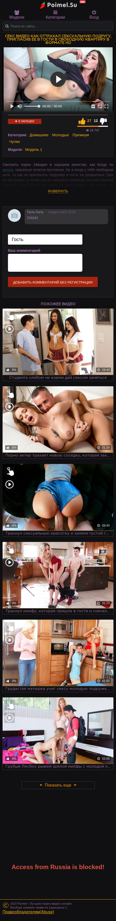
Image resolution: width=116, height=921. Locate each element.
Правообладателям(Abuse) (28, 912)
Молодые (60, 135)
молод (8, 170)
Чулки (14, 141)
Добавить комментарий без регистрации (53, 282)
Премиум (81, 135)
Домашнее (39, 135)
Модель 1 (33, 149)
